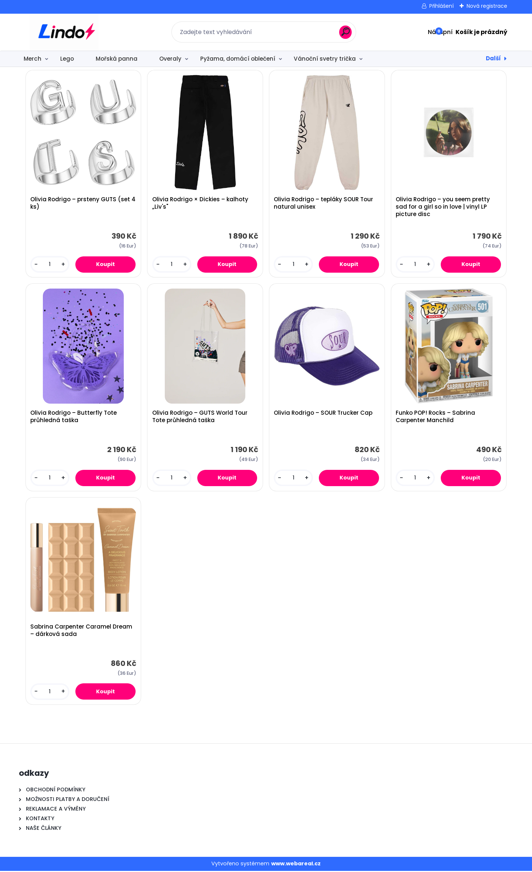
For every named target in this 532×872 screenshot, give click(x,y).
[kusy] (49, 264)
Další (493, 58)
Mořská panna (116, 59)
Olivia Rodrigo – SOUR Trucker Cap (323, 413)
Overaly (170, 59)
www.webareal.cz (296, 865)
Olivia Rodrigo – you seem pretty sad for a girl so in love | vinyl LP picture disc (443, 207)
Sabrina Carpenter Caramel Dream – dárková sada (81, 631)
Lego (67, 59)
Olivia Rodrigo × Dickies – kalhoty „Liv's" (200, 203)
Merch (32, 59)
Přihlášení (441, 6)
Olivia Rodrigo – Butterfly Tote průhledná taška (73, 417)
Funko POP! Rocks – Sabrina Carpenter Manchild (435, 417)
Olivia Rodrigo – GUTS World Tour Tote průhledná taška (200, 417)
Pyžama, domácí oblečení (237, 59)
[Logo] (64, 32)
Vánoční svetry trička (325, 59)
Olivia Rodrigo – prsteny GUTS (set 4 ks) (83, 203)
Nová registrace (487, 6)
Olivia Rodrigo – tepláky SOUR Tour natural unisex (324, 203)
